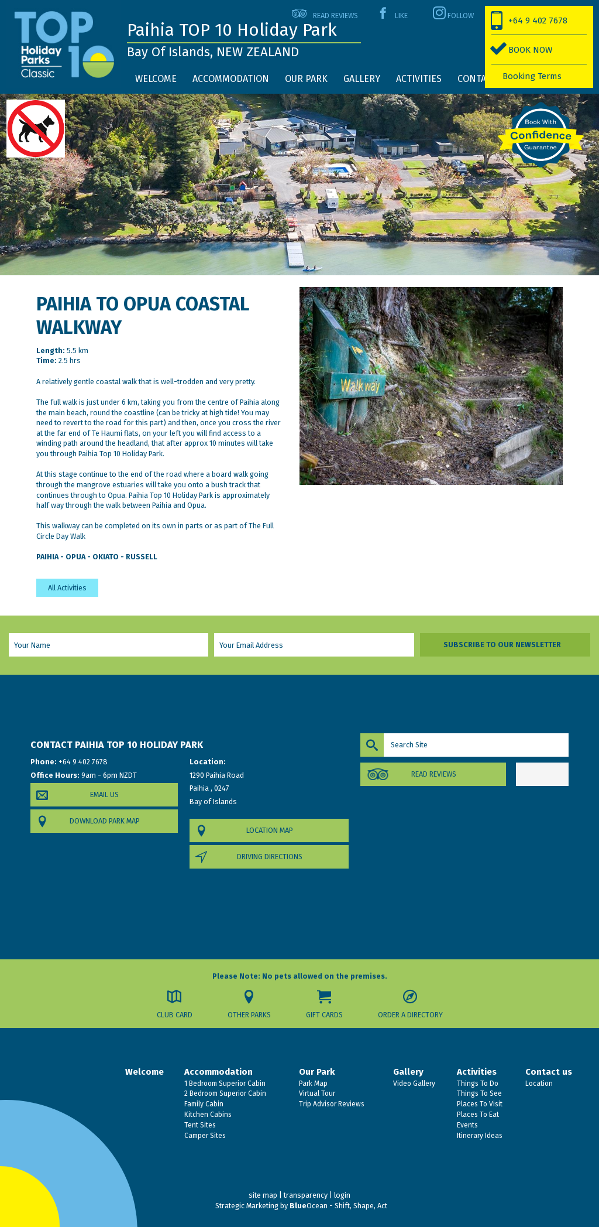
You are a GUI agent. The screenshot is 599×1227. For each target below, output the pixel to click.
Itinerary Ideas (478, 1136)
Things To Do (476, 1083)
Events (466, 1125)
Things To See (478, 1093)
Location (538, 1083)
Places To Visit (478, 1104)
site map (263, 1195)
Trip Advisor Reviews (330, 1104)
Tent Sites (199, 1125)
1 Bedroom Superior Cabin (224, 1083)
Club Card (174, 1014)
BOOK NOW (530, 50)
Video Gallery (413, 1083)
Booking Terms (532, 76)
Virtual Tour (316, 1093)
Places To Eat (477, 1114)
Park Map (312, 1083)
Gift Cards (324, 1014)
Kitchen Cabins (207, 1114)
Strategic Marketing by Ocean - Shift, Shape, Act (301, 1205)
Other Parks (249, 1014)
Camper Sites (204, 1136)
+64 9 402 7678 (537, 20)
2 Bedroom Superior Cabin (224, 1093)
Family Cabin (203, 1104)
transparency (306, 1195)
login (342, 1195)
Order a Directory (410, 1014)
